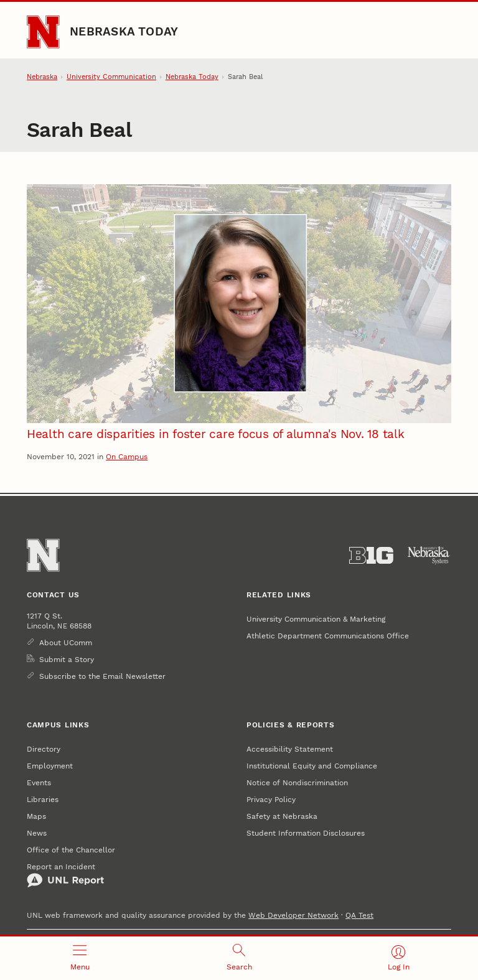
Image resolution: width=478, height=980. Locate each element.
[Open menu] (79, 958)
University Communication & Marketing (315, 618)
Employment (50, 765)
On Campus (127, 456)
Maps (36, 816)
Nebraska (42, 77)
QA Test (359, 915)
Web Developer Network (293, 915)
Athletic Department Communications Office (327, 635)
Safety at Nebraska (281, 816)
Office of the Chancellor (71, 849)
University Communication (111, 77)
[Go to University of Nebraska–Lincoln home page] (43, 32)
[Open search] (239, 958)
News (37, 833)
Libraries (43, 799)
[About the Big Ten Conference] (371, 555)
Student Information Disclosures (305, 833)
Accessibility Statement (289, 749)
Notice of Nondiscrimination (297, 782)
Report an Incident (65, 875)
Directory (43, 749)
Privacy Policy (271, 799)
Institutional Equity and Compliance (311, 765)
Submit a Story (66, 659)
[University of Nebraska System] (429, 555)
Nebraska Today (124, 32)
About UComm (65, 642)
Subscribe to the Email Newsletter (102, 676)
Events (39, 782)
